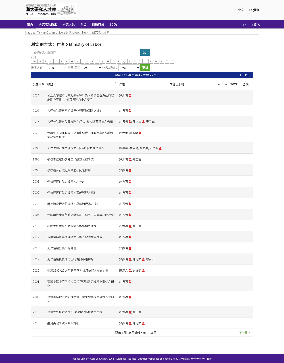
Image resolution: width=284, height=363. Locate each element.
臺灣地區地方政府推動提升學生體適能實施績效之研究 (80, 299)
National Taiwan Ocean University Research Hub (56, 32)
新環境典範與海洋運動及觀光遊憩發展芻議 (74, 237)
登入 (256, 24)
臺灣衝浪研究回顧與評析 (63, 323)
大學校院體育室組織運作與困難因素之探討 (74, 110)
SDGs (113, 24)
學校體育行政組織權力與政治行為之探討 (73, 203)
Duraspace (121, 358)
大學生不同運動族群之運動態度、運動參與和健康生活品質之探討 (80, 135)
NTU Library (184, 358)
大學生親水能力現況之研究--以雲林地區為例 (75, 148)
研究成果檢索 (48, 24)
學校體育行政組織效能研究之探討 (69, 170)
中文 (241, 9)
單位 (83, 24)
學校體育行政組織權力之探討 (66, 181)
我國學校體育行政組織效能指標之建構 (72, 226)
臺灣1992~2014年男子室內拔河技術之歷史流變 (77, 270)
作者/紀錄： (110, 67)
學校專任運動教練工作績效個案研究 (70, 159)
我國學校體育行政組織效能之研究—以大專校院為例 (80, 215)
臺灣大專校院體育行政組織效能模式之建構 (74, 312)
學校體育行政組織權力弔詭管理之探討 (72, 192)
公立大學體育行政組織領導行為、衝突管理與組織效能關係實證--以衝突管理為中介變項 (80, 97)
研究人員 (68, 24)
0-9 (34, 61)
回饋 (209, 358)
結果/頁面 (74, 67)
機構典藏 (98, 24)
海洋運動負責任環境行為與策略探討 (70, 259)
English (254, 9)
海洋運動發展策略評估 (61, 248)
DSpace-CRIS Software (83, 358)
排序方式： (38, 67)
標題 (50, 84)
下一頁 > (244, 75)
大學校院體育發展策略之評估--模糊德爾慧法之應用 (80, 121)
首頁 (30, 24)
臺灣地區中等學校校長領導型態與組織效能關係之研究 (80, 283)
